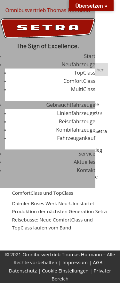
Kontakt (86, 170)
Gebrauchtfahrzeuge (70, 104)
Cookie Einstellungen (65, 270)
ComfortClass (79, 80)
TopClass (84, 72)
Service (86, 153)
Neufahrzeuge (78, 64)
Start (89, 56)
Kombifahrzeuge (75, 129)
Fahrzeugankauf (76, 138)
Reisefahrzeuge (77, 121)
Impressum (75, 262)
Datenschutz (23, 270)
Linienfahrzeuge (76, 113)
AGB (97, 262)
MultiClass (83, 89)
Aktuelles (84, 161)
